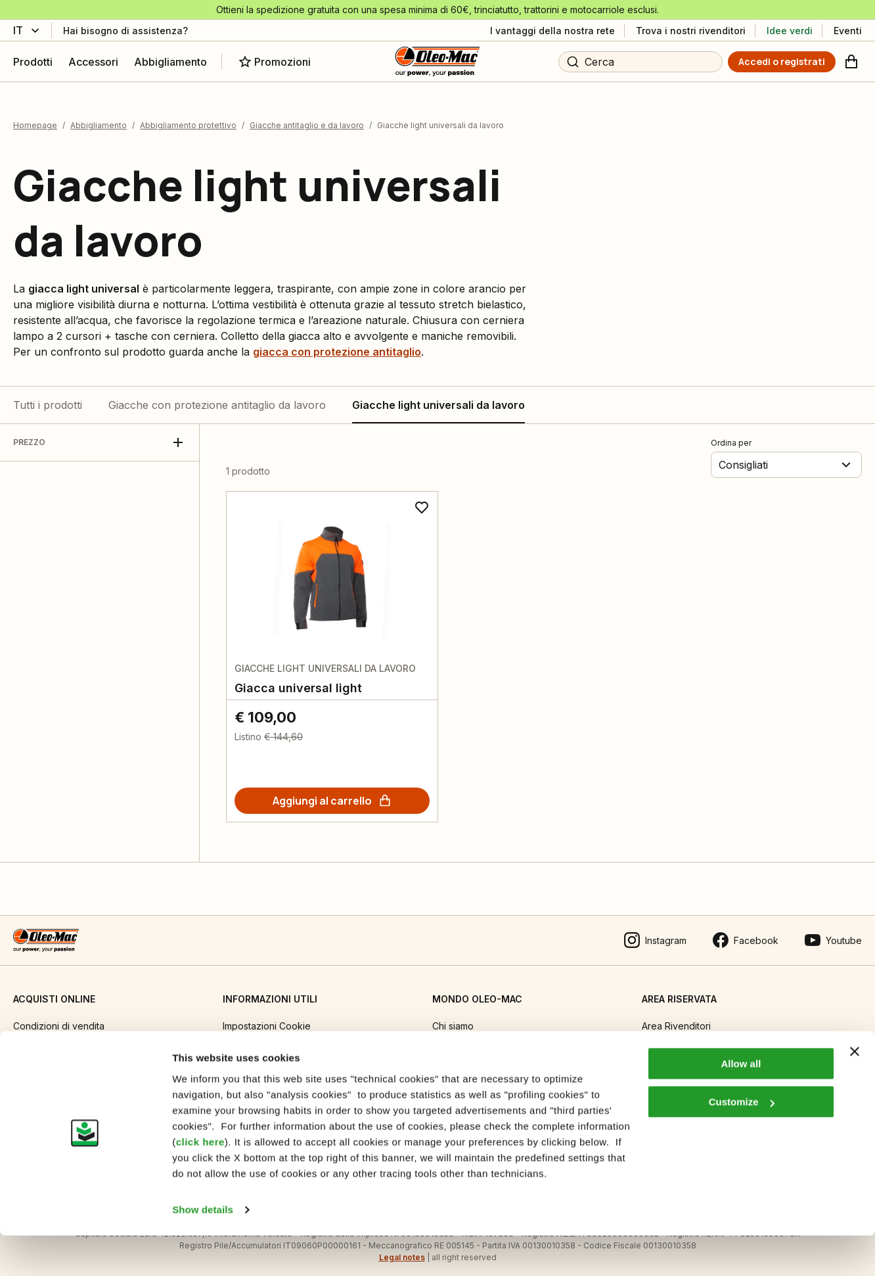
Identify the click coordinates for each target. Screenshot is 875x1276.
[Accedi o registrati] (782, 61)
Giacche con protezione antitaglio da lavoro (217, 395)
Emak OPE (454, 1043)
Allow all (741, 1104)
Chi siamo (453, 1016)
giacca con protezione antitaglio (337, 342)
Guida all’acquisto (51, 1043)
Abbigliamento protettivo (188, 117)
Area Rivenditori (676, 1016)
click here (200, 1182)
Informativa (246, 1043)
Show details (202, 1250)
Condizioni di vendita (58, 1016)
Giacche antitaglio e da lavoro (307, 117)
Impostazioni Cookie (267, 1016)
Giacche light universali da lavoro (438, 395)
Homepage (35, 117)
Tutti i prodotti (47, 395)
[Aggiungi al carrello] (332, 791)
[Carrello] (851, 61)
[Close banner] (854, 1092)
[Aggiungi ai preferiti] (422, 498)
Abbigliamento (98, 117)
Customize (741, 1142)
